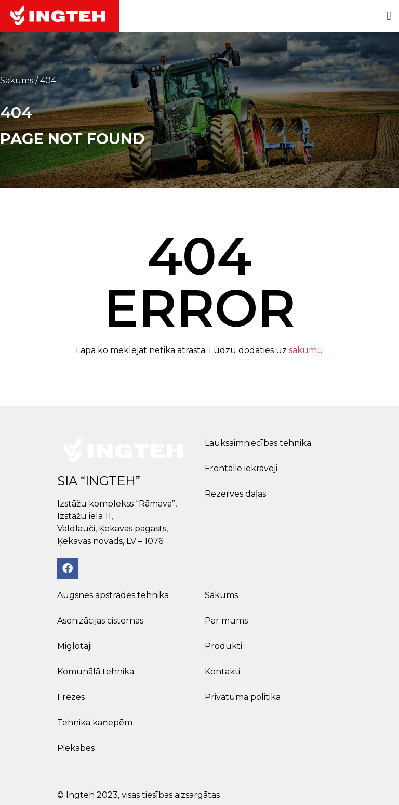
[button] (389, 16)
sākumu (306, 350)
